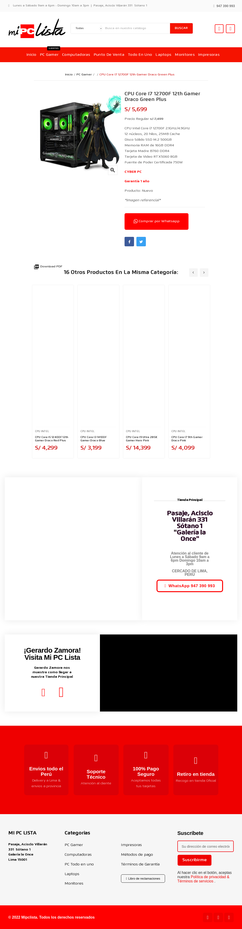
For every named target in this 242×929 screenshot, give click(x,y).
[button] (224, 6)
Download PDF (48, 266)
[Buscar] (136, 28)
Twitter (141, 241)
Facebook (129, 241)
